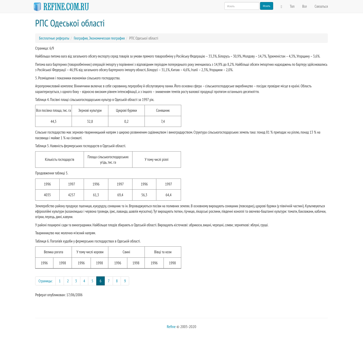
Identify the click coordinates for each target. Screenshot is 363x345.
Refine (171, 326)
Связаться (321, 6)
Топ (292, 6)
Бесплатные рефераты (54, 38)
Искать (266, 6)
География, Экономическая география (99, 38)
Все (304, 6)
